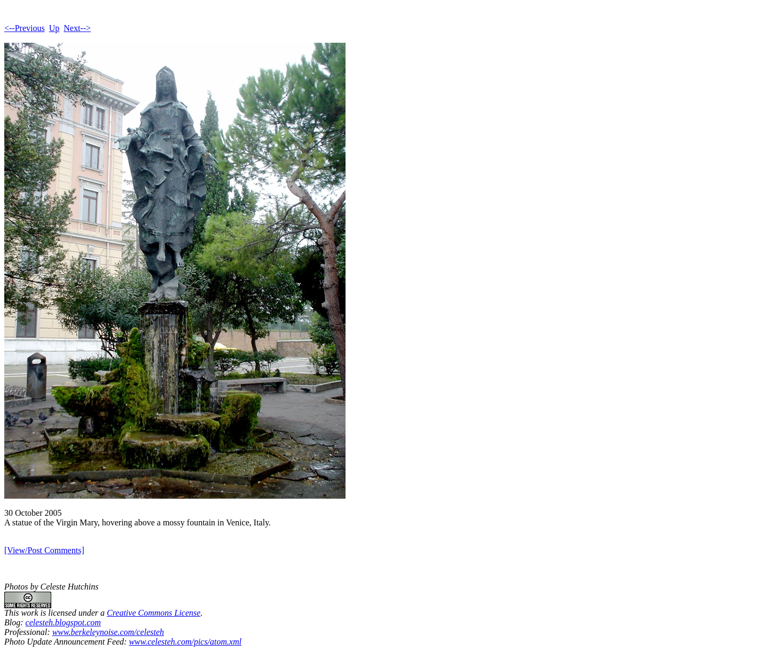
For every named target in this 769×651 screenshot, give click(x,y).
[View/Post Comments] (44, 550)
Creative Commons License (153, 612)
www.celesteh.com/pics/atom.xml (185, 641)
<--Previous (24, 28)
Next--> (77, 28)
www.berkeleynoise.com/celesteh (108, 632)
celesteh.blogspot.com (63, 622)
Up (54, 28)
